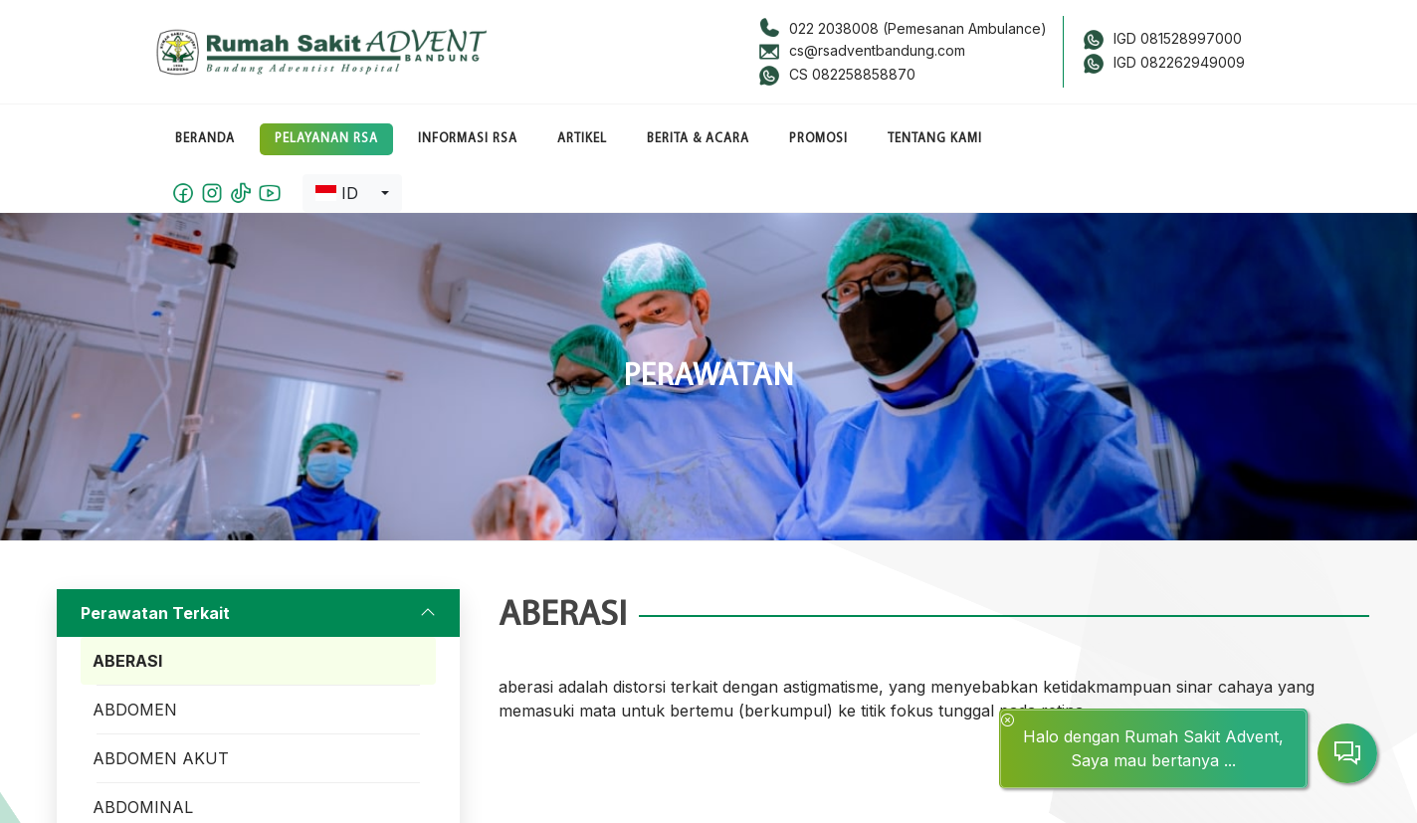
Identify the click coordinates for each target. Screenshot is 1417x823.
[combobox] (352, 193)
